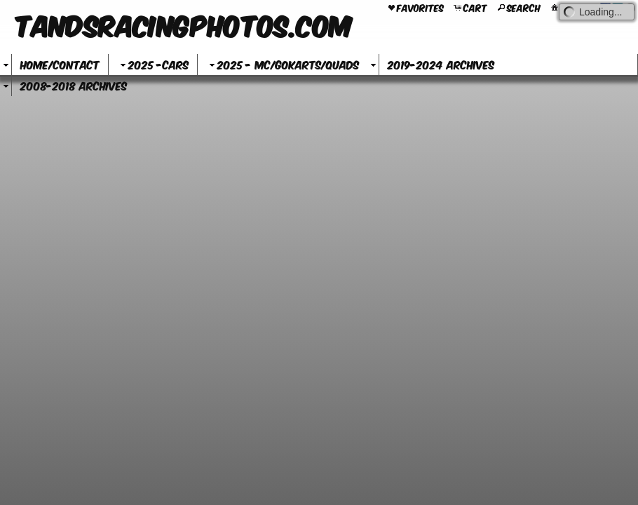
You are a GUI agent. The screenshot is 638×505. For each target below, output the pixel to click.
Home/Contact (60, 64)
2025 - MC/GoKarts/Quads (282, 64)
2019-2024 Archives (441, 64)
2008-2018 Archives (73, 85)
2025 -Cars (153, 64)
